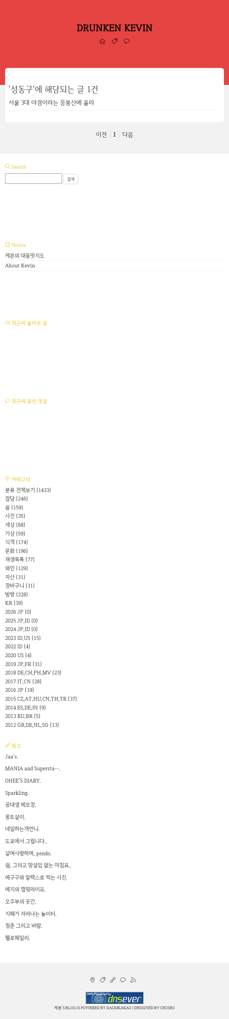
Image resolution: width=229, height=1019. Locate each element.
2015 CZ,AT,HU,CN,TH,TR (41, 698)
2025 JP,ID (21, 620)
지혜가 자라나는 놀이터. (31, 913)
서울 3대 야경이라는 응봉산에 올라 (51, 102)
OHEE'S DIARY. (23, 780)
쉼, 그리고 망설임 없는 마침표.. (38, 865)
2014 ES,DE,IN (25, 707)
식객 (16, 542)
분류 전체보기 (28, 490)
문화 (16, 551)
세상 (15, 524)
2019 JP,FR (23, 664)
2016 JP (19, 689)
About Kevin (20, 265)
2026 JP (18, 611)
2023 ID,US (23, 638)
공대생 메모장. (20, 804)
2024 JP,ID (21, 629)
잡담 (16, 498)
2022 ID (17, 646)
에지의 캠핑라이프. (25, 889)
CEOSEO (167, 1008)
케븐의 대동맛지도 (24, 255)
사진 (15, 516)
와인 (16, 568)
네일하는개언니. (22, 828)
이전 (101, 134)
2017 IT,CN (23, 681)
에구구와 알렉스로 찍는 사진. (36, 877)
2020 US (18, 655)
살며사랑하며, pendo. (28, 853)
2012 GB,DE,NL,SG (32, 724)
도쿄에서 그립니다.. (26, 841)
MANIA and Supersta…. (33, 768)
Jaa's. (11, 756)
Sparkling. (17, 792)
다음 (127, 134)
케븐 (58, 1008)
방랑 (16, 594)
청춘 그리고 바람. (23, 925)
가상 (15, 533)
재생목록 (20, 559)
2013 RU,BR (23, 716)
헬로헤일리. (17, 938)
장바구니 (20, 585)
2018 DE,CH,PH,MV (33, 672)
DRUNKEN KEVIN (114, 28)
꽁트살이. (15, 817)
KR (14, 603)
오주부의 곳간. (20, 901)
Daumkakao (118, 1008)
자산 (15, 577)
